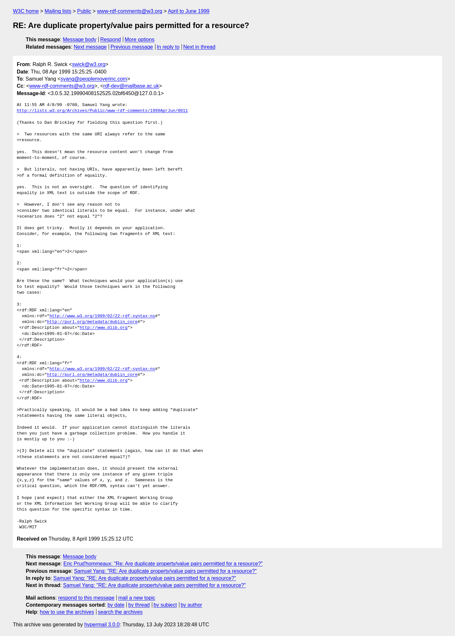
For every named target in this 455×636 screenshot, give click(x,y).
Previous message (132, 47)
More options (140, 39)
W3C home (26, 11)
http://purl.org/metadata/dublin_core (92, 322)
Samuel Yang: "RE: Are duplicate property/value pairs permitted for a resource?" (165, 571)
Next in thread (199, 47)
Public (84, 11)
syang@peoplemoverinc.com (94, 79)
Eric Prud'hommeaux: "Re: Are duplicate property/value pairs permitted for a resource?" (163, 563)
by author (191, 605)
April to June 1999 (188, 11)
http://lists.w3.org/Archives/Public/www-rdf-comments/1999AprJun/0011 (102, 111)
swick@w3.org (88, 64)
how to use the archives (67, 612)
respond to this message (86, 598)
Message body (79, 39)
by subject (165, 605)
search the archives (120, 612)
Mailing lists (58, 11)
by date (115, 605)
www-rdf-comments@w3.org (129, 11)
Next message (90, 47)
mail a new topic (136, 598)
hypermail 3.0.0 (101, 624)
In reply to (168, 47)
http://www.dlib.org (103, 328)
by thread (139, 605)
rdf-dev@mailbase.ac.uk (131, 86)
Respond (110, 39)
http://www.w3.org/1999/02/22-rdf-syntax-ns (102, 316)
